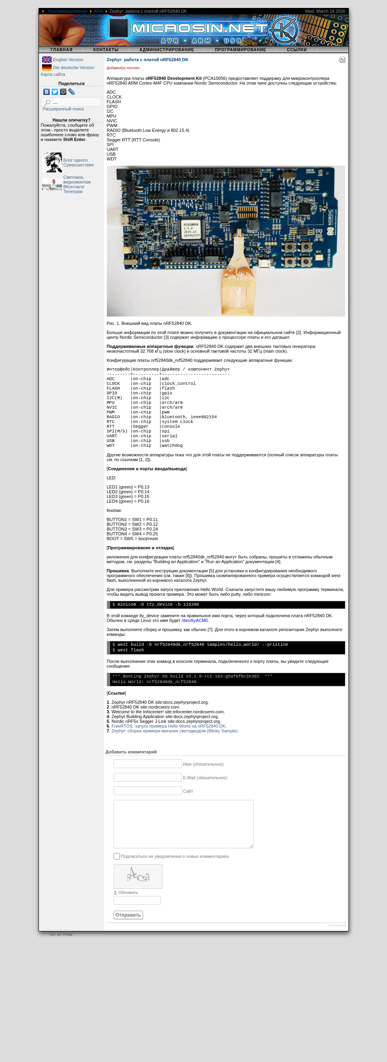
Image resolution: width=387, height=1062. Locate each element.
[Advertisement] (193, 1006)
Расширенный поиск (63, 108)
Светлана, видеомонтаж (77, 179)
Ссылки (297, 50)
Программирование (68, 11)
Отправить (128, 924)
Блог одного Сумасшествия (79, 162)
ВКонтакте (74, 186)
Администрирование (166, 50)
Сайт (188, 791)
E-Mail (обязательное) (205, 777)
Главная (61, 50)
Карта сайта (53, 74)
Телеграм (73, 191)
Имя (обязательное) (203, 764)
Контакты (106, 50)
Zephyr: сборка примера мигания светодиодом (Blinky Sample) (175, 730)
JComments (336, 935)
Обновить (128, 902)
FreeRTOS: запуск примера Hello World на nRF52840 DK (169, 726)
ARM (98, 11)
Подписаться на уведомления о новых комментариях (175, 865)
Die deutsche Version (74, 67)
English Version (68, 59)
